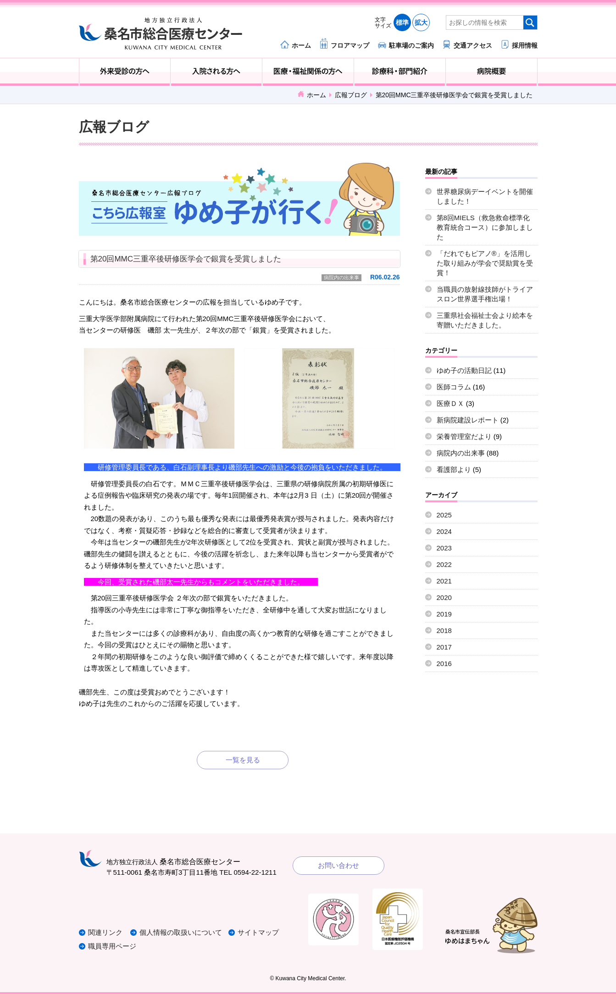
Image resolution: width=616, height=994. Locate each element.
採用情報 (525, 45)
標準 (402, 22)
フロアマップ (350, 45)
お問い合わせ (338, 865)
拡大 (421, 22)
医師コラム (454, 387)
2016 (444, 663)
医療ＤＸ (450, 403)
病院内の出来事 (341, 277)
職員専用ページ (112, 946)
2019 (444, 614)
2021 (444, 581)
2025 (444, 515)
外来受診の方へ (125, 72)
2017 (444, 647)
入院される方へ (216, 72)
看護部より (454, 469)
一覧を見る (243, 760)
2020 (444, 597)
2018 (444, 630)
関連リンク (105, 932)
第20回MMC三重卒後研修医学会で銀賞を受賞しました (185, 259)
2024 (444, 531)
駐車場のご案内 (411, 45)
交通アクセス (473, 45)
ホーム (301, 45)
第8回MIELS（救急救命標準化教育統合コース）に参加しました (485, 227)
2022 (444, 564)
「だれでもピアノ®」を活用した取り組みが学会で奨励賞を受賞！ (485, 263)
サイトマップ (259, 932)
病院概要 (491, 72)
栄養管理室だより (464, 436)
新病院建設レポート (468, 420)
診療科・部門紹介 (400, 72)
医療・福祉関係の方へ (308, 72)
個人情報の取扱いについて (181, 932)
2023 (444, 548)
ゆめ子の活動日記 (464, 370)
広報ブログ (351, 95)
